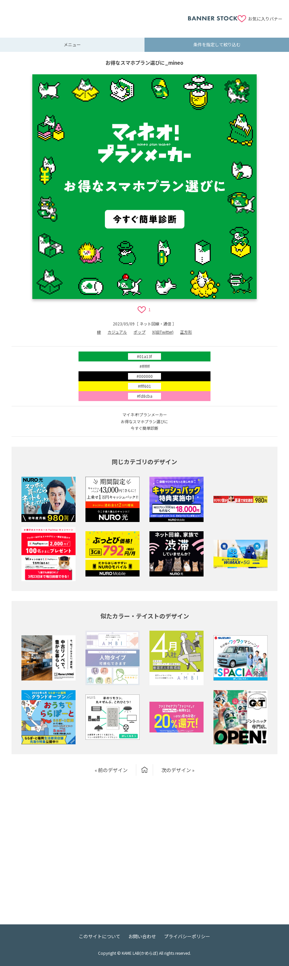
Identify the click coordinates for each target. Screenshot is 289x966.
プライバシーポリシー (187, 936)
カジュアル (117, 332)
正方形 (186, 332)
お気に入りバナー (265, 19)
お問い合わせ (142, 936)
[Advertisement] (97, 15)
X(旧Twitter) (163, 332)
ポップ (139, 332)
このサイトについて (99, 936)
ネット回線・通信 (155, 323)
